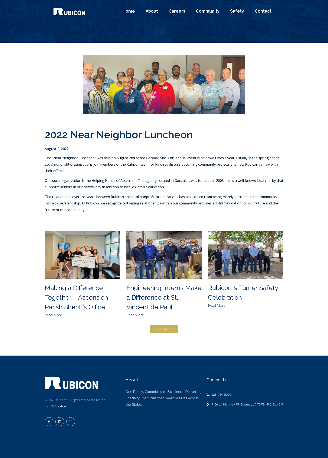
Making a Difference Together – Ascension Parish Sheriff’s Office (76, 297)
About (152, 11)
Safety (237, 11)
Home (129, 11)
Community (208, 11)
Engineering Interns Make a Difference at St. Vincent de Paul (163, 297)
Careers (177, 11)
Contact (263, 11)
